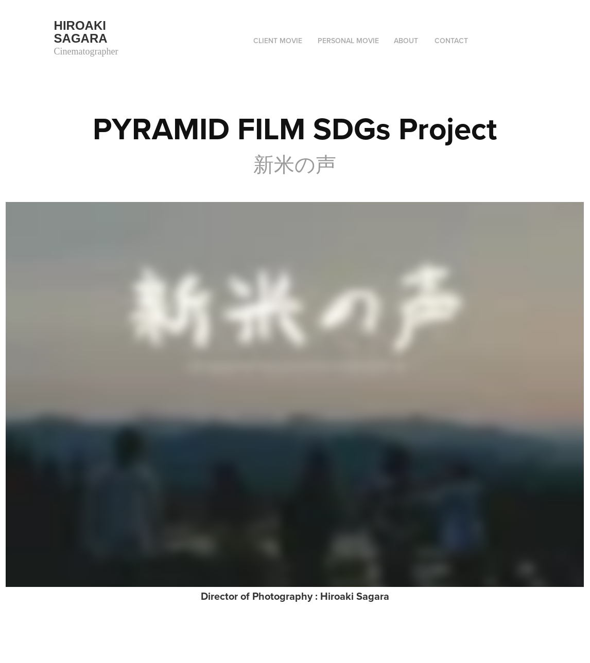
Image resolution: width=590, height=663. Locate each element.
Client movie (277, 40)
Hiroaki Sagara (82, 32)
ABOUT (406, 40)
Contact (451, 40)
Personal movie (348, 40)
